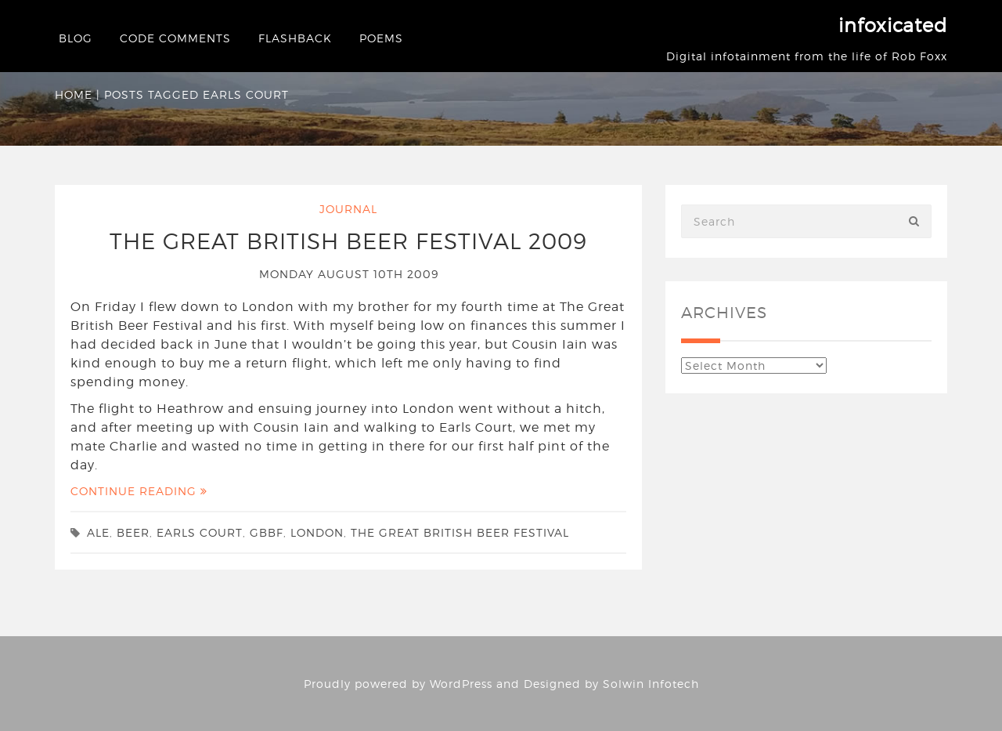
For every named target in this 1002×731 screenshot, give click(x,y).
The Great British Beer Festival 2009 (348, 241)
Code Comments (175, 38)
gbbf (266, 532)
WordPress (461, 683)
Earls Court (200, 532)
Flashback (295, 38)
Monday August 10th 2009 (348, 273)
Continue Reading (138, 491)
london (317, 532)
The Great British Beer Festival (460, 532)
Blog (75, 38)
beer (133, 532)
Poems (381, 38)
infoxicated (892, 25)
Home (73, 94)
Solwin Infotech (651, 683)
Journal (348, 208)
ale (98, 532)
